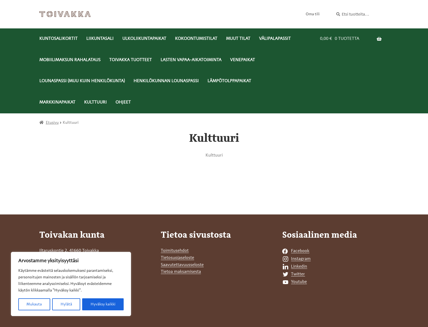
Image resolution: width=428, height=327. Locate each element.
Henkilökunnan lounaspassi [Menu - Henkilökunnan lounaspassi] (166, 81)
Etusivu (52, 123)
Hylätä (66, 304)
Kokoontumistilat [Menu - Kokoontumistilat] (196, 39)
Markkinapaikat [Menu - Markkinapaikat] (57, 102)
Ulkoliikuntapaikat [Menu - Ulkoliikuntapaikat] (144, 39)
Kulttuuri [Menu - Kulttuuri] (95, 102)
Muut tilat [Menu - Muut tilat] (238, 39)
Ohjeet (123, 102)
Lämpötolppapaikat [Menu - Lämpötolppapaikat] (229, 81)
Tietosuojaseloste (177, 258)
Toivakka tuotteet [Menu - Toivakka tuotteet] (130, 60)
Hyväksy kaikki (103, 304)
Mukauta (34, 304)
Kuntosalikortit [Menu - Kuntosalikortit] (58, 39)
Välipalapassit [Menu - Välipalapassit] (275, 39)
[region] (71, 284)
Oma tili (313, 14)
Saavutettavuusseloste (182, 265)
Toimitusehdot (175, 251)
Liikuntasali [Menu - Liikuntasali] (100, 39)
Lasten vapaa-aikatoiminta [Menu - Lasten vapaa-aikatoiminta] (190, 60)
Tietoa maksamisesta (181, 272)
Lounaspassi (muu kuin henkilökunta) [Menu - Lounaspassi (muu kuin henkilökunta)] (82, 81)
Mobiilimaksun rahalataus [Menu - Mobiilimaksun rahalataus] (69, 60)
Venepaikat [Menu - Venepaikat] (242, 60)
